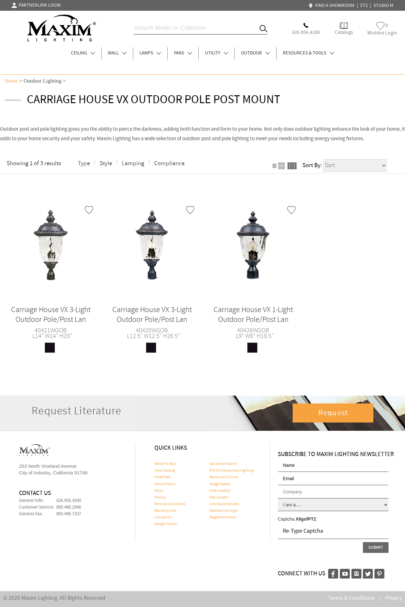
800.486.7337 (68, 514)
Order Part (162, 477)
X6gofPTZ (306, 519)
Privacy (160, 497)
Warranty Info (165, 510)
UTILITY (216, 53)
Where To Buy (165, 463)
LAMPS (150, 53)
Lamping (133, 163)
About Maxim (165, 484)
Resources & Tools (223, 477)
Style (106, 163)
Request (333, 413)
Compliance (169, 163)
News (158, 490)
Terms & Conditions (169, 504)
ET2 (364, 6)
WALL (117, 53)
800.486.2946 (68, 507)
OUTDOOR (255, 53)
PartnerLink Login (223, 510)
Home (11, 81)
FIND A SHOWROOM (332, 6)
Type (84, 163)
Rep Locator (219, 497)
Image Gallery (220, 484)
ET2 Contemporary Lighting (231, 470)
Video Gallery (219, 490)
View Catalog (164, 470)
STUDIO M (383, 6)
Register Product (222, 517)
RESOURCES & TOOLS (308, 53)
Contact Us (163, 517)
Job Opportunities (224, 504)
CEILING (83, 53)
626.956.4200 (68, 500)
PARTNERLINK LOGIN (36, 5)
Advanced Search (223, 463)
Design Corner (165, 524)
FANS (183, 53)
